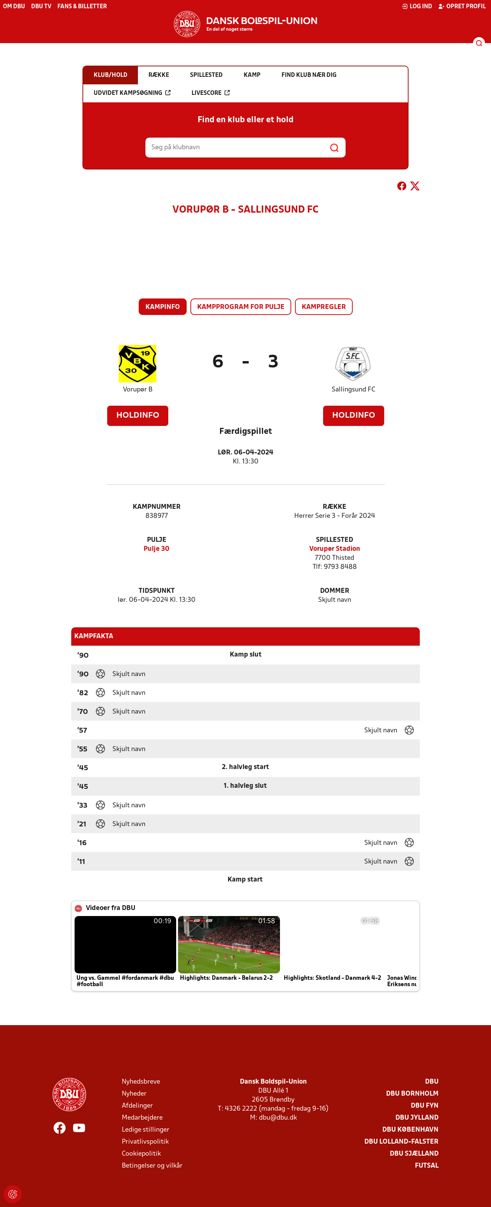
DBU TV (41, 6)
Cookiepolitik (141, 1154)
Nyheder (134, 1094)
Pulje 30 (156, 549)
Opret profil (462, 6)
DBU (432, 1082)
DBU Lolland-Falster (401, 1142)
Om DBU (14, 6)
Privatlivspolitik (145, 1142)
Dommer (334, 591)
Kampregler (324, 307)
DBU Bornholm (412, 1094)
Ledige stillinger (145, 1130)
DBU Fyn (425, 1106)
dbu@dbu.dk (278, 1118)
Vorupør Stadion (334, 549)
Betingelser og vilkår (152, 1166)
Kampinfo (162, 307)
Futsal (427, 1166)
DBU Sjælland (414, 1154)
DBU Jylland (417, 1118)
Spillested (334, 540)
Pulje (156, 540)
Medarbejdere (142, 1118)
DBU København (410, 1130)
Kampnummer (157, 507)
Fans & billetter (82, 6)
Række (334, 507)
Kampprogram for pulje (240, 307)
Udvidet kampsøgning (132, 93)
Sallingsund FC (353, 390)
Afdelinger (137, 1106)
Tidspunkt (157, 591)
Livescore (211, 93)
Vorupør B (138, 390)
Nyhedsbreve (141, 1082)
